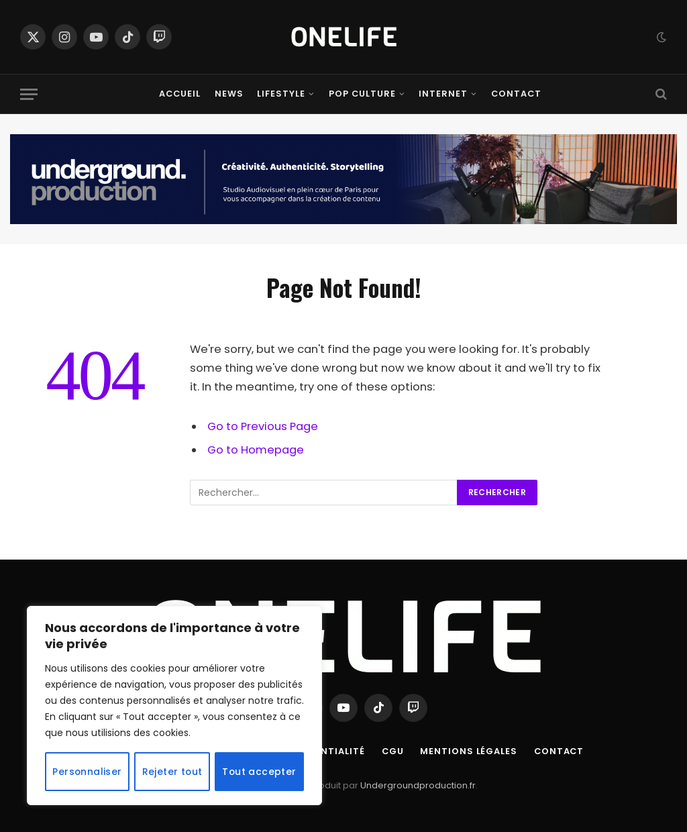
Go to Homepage (255, 450)
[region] (174, 706)
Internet (443, 93)
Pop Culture (362, 93)
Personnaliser (87, 771)
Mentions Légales (470, 751)
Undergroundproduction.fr (418, 785)
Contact (516, 93)
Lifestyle (281, 93)
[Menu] (29, 94)
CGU (393, 751)
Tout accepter (259, 771)
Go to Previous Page (262, 426)
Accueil (180, 93)
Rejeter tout (172, 771)
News (229, 93)
